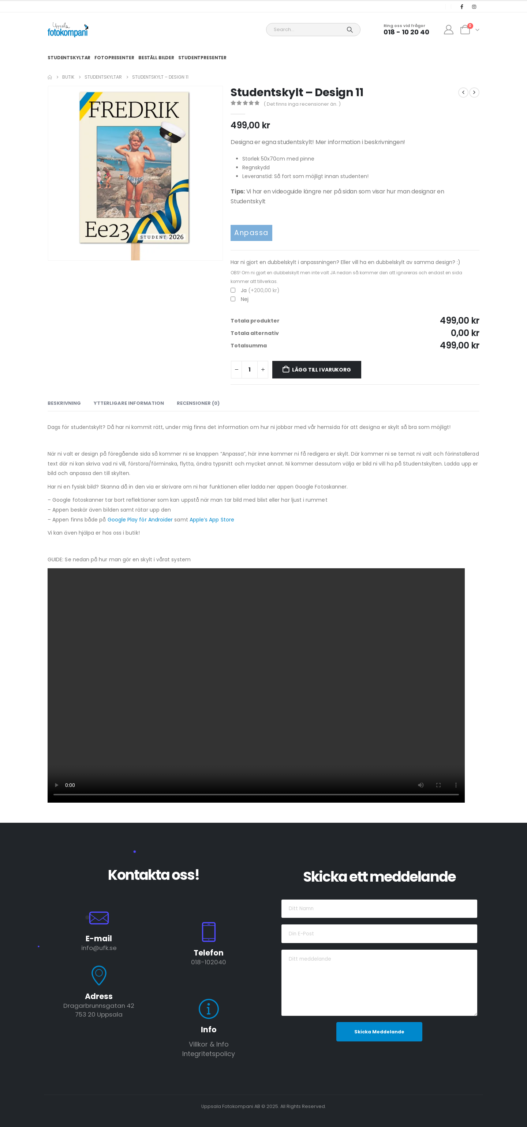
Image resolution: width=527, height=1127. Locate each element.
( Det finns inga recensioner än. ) (302, 104)
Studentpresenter (202, 57)
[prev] (463, 92)
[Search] (350, 29)
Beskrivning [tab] (64, 403)
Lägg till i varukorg (321, 369)
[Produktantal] (250, 369)
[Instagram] (474, 6)
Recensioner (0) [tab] (198, 403)
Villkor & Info (209, 1044)
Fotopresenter (114, 57)
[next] (474, 92)
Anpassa (251, 233)
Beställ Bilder (156, 57)
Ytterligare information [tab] (129, 403)
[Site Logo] (68, 29)
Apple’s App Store (212, 519)
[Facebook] (462, 6)
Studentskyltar (69, 57)
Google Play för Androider (140, 519)
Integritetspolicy (208, 1053)
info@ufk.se (99, 947)
